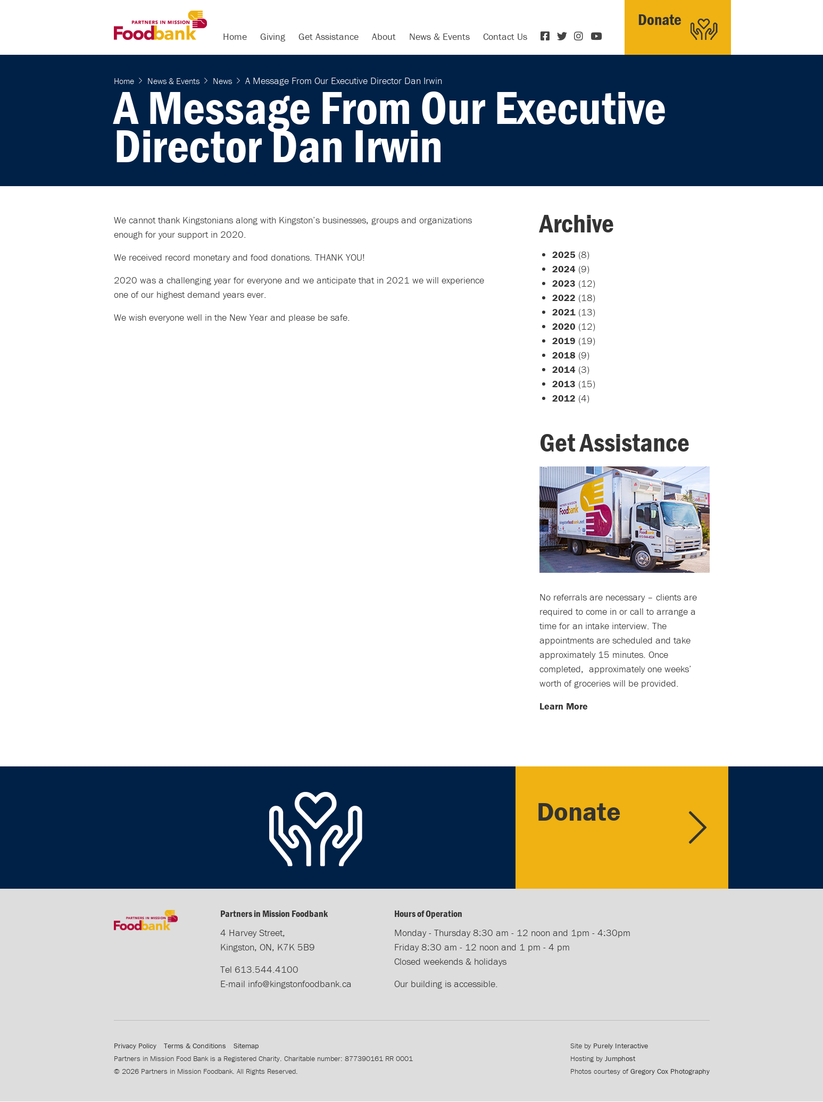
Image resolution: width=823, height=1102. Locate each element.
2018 (564, 355)
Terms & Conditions (195, 1045)
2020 (564, 326)
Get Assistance (328, 36)
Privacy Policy (135, 1045)
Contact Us (505, 36)
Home (235, 36)
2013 (564, 384)
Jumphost (620, 1058)
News (222, 81)
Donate (659, 19)
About (384, 36)
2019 (564, 341)
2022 (564, 297)
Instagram (580, 36)
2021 (564, 312)
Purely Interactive (620, 1045)
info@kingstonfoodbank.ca (300, 984)
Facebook (546, 36)
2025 (564, 254)
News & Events (439, 36)
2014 (564, 369)
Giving (272, 36)
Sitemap (246, 1045)
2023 (564, 283)
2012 (564, 398)
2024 (564, 269)
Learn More (563, 706)
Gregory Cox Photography (670, 1071)
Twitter (563, 36)
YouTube (596, 36)
